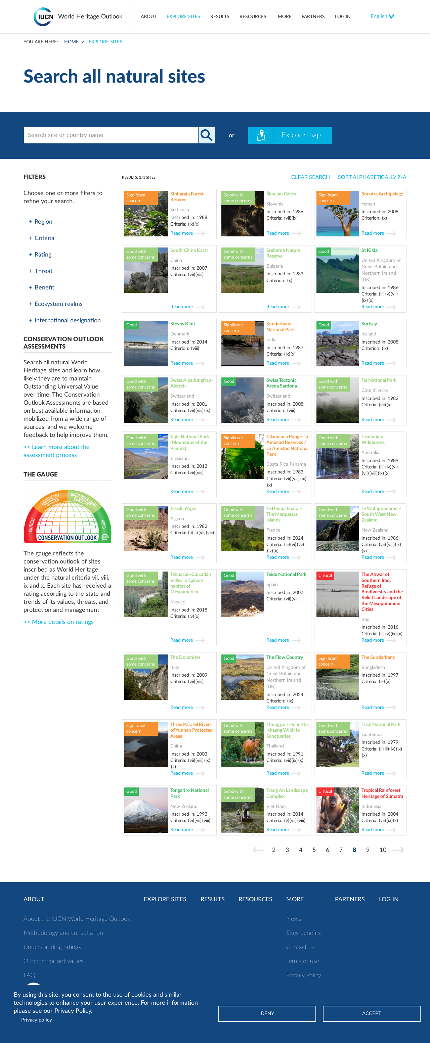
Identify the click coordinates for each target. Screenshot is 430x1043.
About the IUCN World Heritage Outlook (77, 919)
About (149, 16)
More (285, 16)
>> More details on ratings (59, 622)
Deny (267, 1013)
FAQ (29, 975)
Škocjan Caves (281, 193)
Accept (371, 1013)
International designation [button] (65, 321)
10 (385, 849)
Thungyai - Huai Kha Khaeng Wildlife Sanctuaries (287, 730)
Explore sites (183, 16)
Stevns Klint (182, 323)
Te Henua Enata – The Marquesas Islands (284, 514)
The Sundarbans (378, 657)
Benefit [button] (41, 288)
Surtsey (369, 323)
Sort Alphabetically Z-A (372, 177)
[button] (68, 343)
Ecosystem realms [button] (56, 304)
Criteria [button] (41, 238)
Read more (181, 233)
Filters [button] (35, 177)
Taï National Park (378, 380)
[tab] (68, 222)
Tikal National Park (380, 724)
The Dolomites (185, 657)
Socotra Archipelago (382, 193)
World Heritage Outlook (90, 16)
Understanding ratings (52, 947)
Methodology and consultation (63, 933)
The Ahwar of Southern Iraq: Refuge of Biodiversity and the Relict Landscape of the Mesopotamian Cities (382, 592)
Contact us (300, 947)
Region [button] (40, 222)
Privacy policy (36, 1020)
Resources (253, 16)
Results (219, 16)
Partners (313, 16)
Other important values (54, 961)
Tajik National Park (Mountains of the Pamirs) (189, 442)
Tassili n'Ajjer (183, 508)
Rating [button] (40, 255)
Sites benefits (303, 933)
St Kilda (369, 250)
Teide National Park (286, 574)
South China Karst (189, 250)
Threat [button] (40, 271)
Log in (343, 16)
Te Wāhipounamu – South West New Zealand (381, 514)
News (293, 919)
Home (71, 41)
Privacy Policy (303, 975)
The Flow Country (284, 657)
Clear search (310, 177)
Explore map (284, 135)
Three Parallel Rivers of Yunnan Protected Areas (191, 730)
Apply (206, 135)
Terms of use (302, 961)
